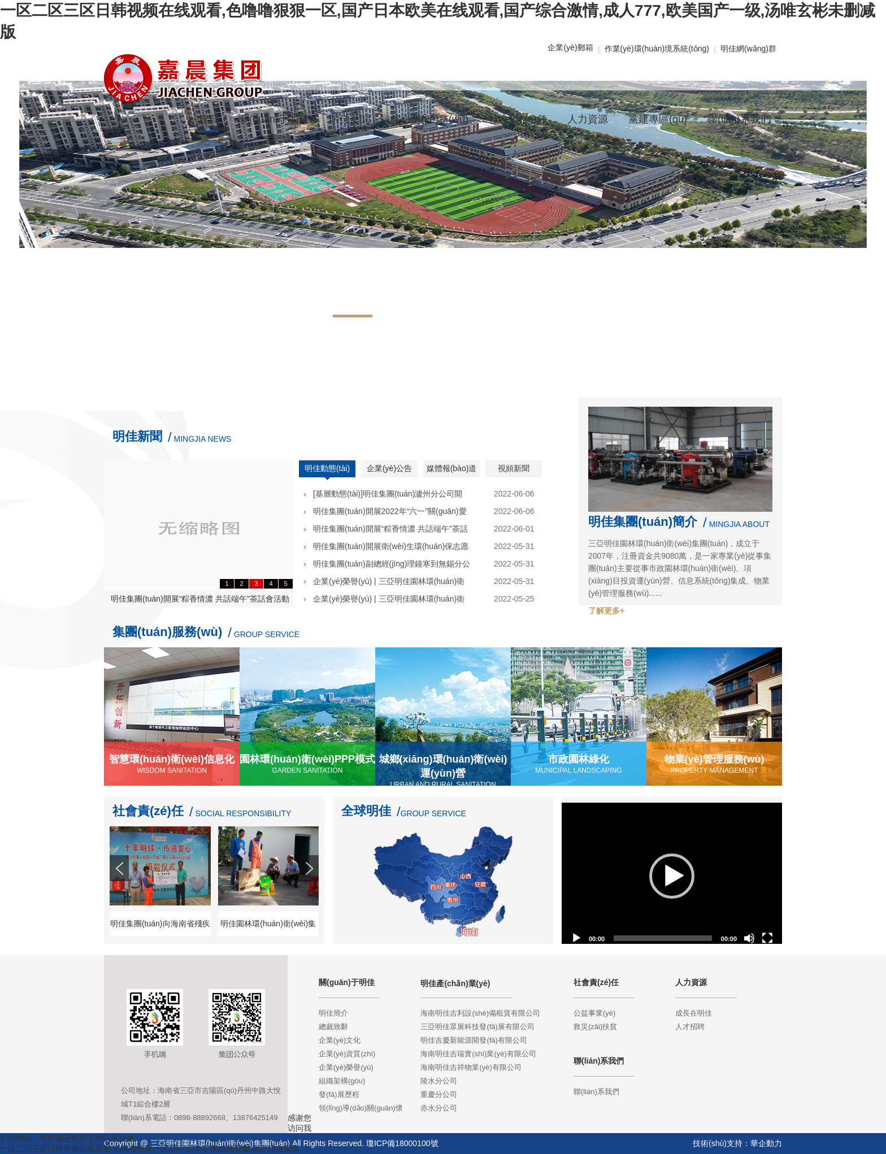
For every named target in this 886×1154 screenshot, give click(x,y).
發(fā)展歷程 (339, 1094)
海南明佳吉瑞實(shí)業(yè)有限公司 (478, 1054)
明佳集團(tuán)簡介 (642, 522)
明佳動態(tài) (327, 468)
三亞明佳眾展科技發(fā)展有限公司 (477, 1026)
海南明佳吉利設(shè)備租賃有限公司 (480, 1013)
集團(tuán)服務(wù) (167, 632)
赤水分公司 (438, 1108)
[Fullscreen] (767, 938)
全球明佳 (366, 811)
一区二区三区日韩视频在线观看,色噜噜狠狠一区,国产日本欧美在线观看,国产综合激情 (149, 1148)
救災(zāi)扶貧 (595, 1026)
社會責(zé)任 (148, 811)
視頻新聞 (513, 468)
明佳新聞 (137, 436)
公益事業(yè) (594, 1013)
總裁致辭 (333, 1026)
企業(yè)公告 (389, 468)
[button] (671, 876)
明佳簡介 (333, 1013)
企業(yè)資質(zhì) (347, 1054)
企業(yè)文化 (340, 1040)
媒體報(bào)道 (452, 468)
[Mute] (749, 938)
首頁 (208, 119)
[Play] (576, 938)
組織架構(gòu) (342, 1081)
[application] (672, 876)
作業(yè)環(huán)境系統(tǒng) (657, 48)
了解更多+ (606, 610)
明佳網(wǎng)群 (748, 48)
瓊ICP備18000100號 (402, 1143)
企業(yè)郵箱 (570, 47)
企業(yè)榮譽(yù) (346, 1067)
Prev (120, 888)
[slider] (663, 938)
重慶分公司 (438, 1094)
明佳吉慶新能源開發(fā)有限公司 (473, 1040)
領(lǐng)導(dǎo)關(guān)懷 (361, 1108)
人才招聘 (690, 1026)
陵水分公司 (438, 1081)
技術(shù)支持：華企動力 (737, 1143)
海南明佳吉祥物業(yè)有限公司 (470, 1067)
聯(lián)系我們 (596, 1091)
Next (310, 888)
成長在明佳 (693, 1013)
